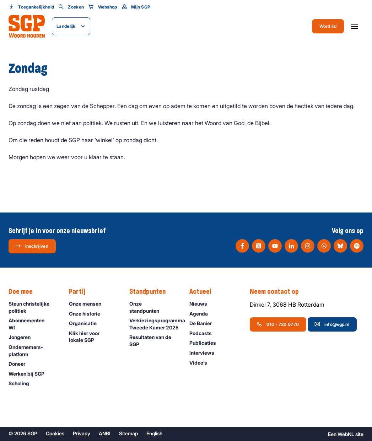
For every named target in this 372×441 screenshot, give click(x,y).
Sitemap (128, 433)
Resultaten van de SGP (153, 340)
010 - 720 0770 (278, 324)
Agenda (201, 313)
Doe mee (24, 291)
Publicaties (205, 342)
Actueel (203, 291)
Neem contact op (278, 291)
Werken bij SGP (30, 373)
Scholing (22, 383)
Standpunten (151, 291)
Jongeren (23, 337)
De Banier (203, 323)
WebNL (346, 434)
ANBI (104, 433)
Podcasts (203, 333)
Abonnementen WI (33, 323)
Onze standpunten (153, 307)
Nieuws (201, 303)
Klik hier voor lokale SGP (93, 336)
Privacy (81, 433)
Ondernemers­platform (33, 350)
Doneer (20, 363)
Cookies (55, 433)
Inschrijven (31, 246)
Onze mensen (88, 303)
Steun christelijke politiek (33, 307)
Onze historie (88, 313)
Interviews (205, 352)
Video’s (201, 362)
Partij (80, 291)
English (154, 433)
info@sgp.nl (331, 324)
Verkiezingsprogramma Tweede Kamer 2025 (156, 323)
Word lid (327, 26)
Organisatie (86, 323)
